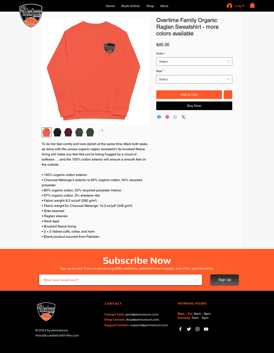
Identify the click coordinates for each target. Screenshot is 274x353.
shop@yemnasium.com (142, 319)
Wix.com (72, 335)
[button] (252, 5)
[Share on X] (183, 117)
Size (160, 71)
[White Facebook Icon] (180, 329)
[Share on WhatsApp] (175, 117)
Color (160, 53)
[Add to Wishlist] (228, 94)
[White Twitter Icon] (189, 329)
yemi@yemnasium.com (141, 314)
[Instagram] (197, 329)
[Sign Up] (224, 279)
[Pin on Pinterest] (167, 117)
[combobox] (194, 61)
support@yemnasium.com (149, 325)
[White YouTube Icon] (206, 329)
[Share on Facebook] (159, 117)
